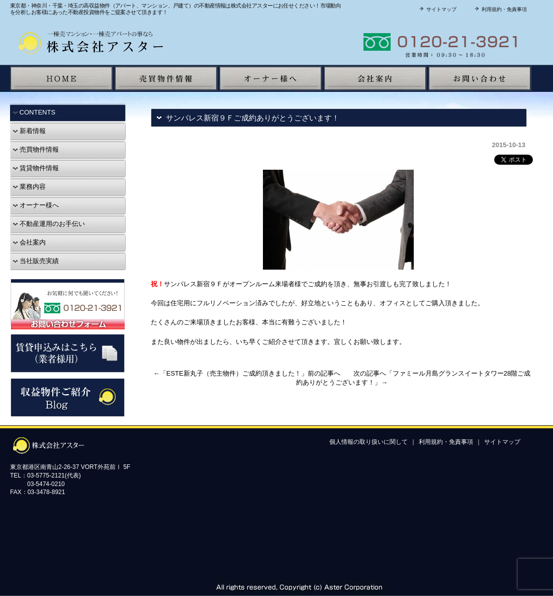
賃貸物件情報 (36, 168)
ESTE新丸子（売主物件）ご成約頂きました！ (233, 373)
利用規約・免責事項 (500, 9)
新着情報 (29, 131)
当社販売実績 (36, 261)
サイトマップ (436, 9)
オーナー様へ (36, 205)
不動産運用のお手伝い (49, 223)
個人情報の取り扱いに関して (368, 441)
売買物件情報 (36, 149)
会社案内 (29, 242)
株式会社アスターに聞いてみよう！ (404, 42)
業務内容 (29, 186)
